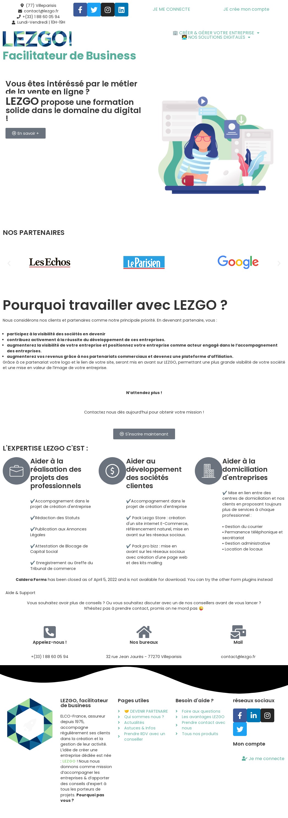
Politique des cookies (189, 804)
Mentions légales (95, 804)
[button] (216, 32)
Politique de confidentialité (140, 804)
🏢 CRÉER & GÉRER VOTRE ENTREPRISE (216, 32)
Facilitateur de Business (69, 55)
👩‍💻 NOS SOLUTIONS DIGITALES (216, 36)
